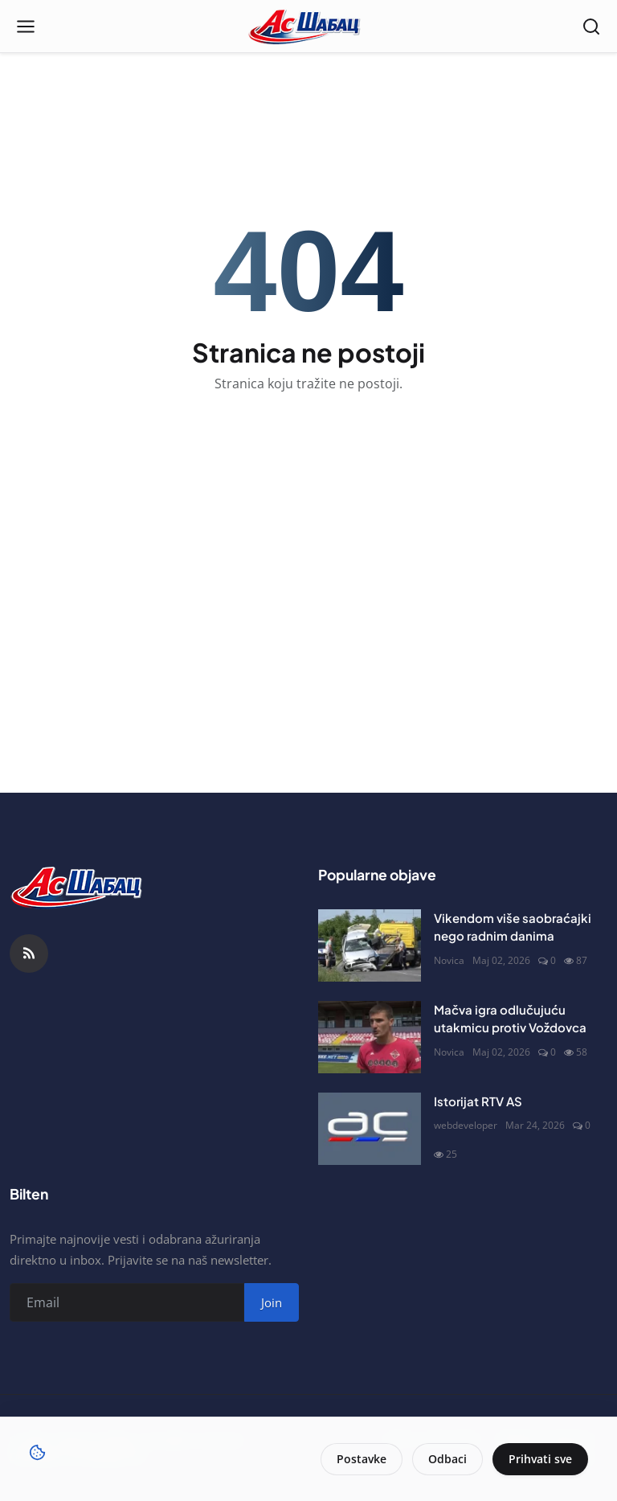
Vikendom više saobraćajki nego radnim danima (512, 927)
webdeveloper (465, 1125)
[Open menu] (25, 26)
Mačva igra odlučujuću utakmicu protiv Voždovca (510, 1019)
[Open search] (591, 26)
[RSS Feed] (29, 953)
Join (271, 1302)
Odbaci (447, 1458)
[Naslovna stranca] (308, 26)
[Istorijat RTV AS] (369, 1129)
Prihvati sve (540, 1458)
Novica (449, 960)
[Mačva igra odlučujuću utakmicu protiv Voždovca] (369, 1037)
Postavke (361, 1458)
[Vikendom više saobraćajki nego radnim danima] (369, 945)
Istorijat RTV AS (478, 1101)
